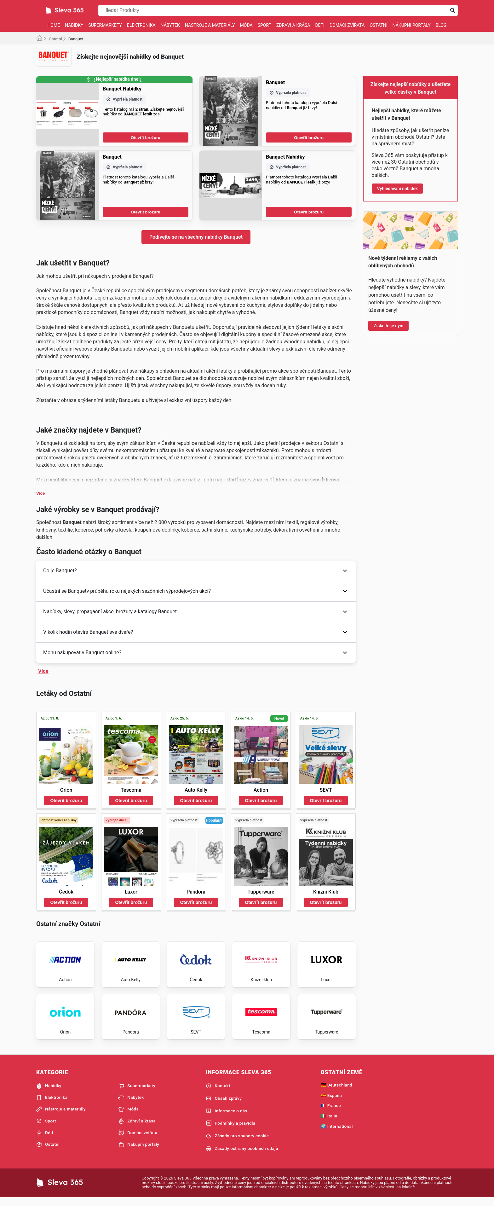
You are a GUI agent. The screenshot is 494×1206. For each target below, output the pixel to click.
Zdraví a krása (293, 25)
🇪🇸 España (331, 1102)
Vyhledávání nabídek (397, 188)
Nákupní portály (412, 25)
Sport (264, 25)
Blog (441, 25)
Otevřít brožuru (145, 137)
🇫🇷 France (331, 1113)
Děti (319, 25)
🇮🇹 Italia (329, 1123)
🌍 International (337, 1133)
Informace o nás (226, 1118)
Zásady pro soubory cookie (237, 1143)
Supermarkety (105, 25)
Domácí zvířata (347, 25)
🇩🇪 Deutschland (336, 1092)
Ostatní (378, 25)
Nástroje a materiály (210, 25)
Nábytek (170, 25)
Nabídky (74, 25)
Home (53, 25)
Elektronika (141, 25)
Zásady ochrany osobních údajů (242, 1156)
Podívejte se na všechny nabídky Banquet (196, 237)
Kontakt (218, 1093)
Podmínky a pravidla (230, 1131)
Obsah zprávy (224, 1106)
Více (40, 493)
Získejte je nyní (388, 325)
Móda (246, 25)
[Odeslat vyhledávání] (453, 10)
